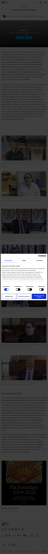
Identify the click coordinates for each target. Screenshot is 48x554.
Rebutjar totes (9, 296)
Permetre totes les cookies (39, 296)
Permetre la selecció (24, 296)
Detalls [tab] (24, 260)
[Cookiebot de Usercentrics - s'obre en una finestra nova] (39, 256)
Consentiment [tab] (8, 260)
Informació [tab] (40, 260)
